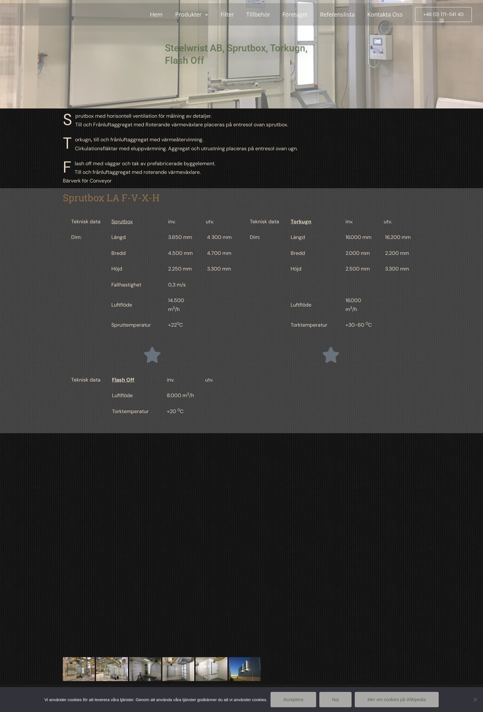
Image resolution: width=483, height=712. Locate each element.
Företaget (297, 14)
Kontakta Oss (385, 14)
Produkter (196, 14)
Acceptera (293, 699)
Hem (161, 14)
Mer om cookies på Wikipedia (397, 699)
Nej (335, 699)
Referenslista (338, 14)
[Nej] (475, 699)
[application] (209, 14)
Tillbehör (261, 14)
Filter (231, 14)
